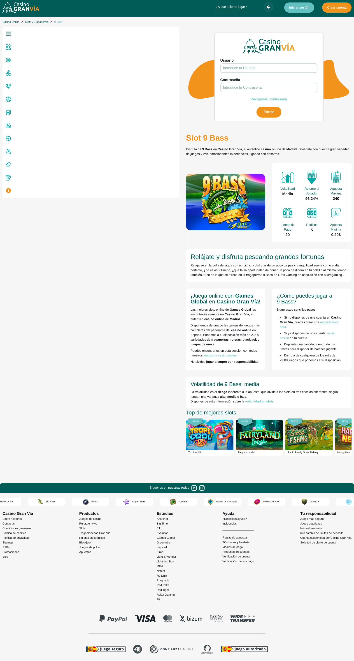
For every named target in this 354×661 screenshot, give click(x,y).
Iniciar (299, 7)
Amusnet (162, 469)
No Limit (162, 526)
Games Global (166, 488)
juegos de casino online (126, 311)
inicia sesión (255, 298)
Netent (161, 522)
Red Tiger (163, 541)
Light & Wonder (166, 507)
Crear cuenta (337, 7)
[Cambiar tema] (268, 7)
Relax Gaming (166, 545)
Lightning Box (165, 512)
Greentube (163, 493)
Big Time (162, 474)
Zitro (159, 550)
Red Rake (163, 536)
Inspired (162, 498)
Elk (159, 479)
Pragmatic (163, 531)
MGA (160, 517)
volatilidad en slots (98, 351)
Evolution (162, 484)
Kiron (160, 503)
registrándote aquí (315, 292)
